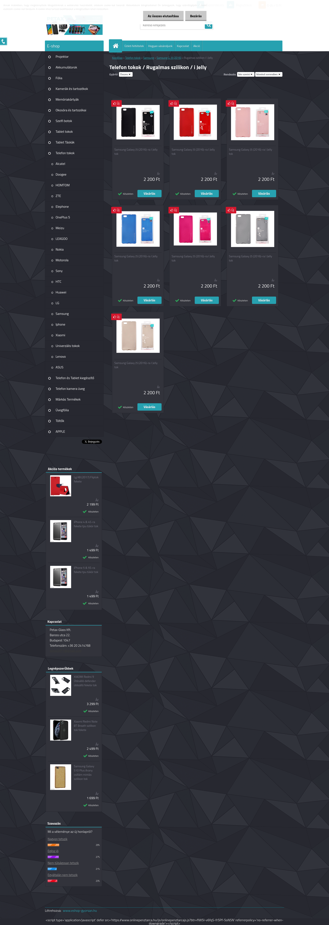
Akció (196, 46)
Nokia (60, 249)
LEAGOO (62, 238)
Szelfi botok (64, 120)
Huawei (61, 292)
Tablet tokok (64, 131)
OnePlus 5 (63, 217)
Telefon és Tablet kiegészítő (75, 377)
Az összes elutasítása (162, 15)
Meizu (60, 227)
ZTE (58, 195)
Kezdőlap (117, 58)
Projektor (62, 56)
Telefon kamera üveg (70, 388)
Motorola (62, 260)
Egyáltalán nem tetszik (63, 874)
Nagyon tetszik (57, 839)
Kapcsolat (183, 46)
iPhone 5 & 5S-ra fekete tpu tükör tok (86, 570)
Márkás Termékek (68, 399)
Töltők (60, 420)
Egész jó (53, 851)
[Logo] (74, 24)
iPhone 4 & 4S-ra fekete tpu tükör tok (86, 524)
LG (57, 302)
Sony (59, 270)
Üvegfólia (62, 410)
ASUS (59, 367)
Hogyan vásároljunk (160, 46)
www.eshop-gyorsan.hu (80, 910)
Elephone (62, 206)
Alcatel (60, 163)
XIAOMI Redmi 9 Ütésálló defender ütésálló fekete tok (85, 681)
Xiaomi (60, 335)
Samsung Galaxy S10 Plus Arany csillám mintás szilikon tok (84, 772)
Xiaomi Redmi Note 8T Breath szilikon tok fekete (86, 725)
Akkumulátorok (66, 67)
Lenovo (61, 356)
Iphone (60, 324)
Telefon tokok (65, 152)
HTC (58, 281)
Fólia (59, 77)
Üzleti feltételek (134, 46)
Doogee (61, 174)
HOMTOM (63, 185)
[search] (208, 25)
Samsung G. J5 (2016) (169, 58)
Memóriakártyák (67, 99)
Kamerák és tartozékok (72, 88)
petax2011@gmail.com (65, 650)
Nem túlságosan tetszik (63, 863)
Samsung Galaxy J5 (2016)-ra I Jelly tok (136, 151)
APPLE (60, 431)
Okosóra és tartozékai (71, 110)
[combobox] (246, 74)
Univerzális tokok (68, 345)
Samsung (62, 313)
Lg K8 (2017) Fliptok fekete (86, 479)
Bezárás (195, 15)
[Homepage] (117, 46)
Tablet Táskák (65, 142)
